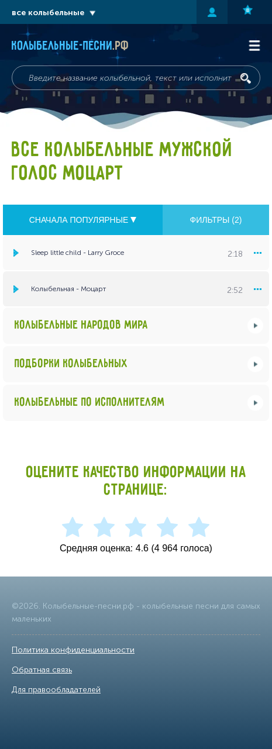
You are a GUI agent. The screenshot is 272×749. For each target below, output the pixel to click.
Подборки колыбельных (71, 364)
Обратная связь (42, 670)
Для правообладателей (56, 690)
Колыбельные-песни (70, 46)
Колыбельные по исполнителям (90, 402)
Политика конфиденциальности (73, 650)
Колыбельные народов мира (81, 325)
